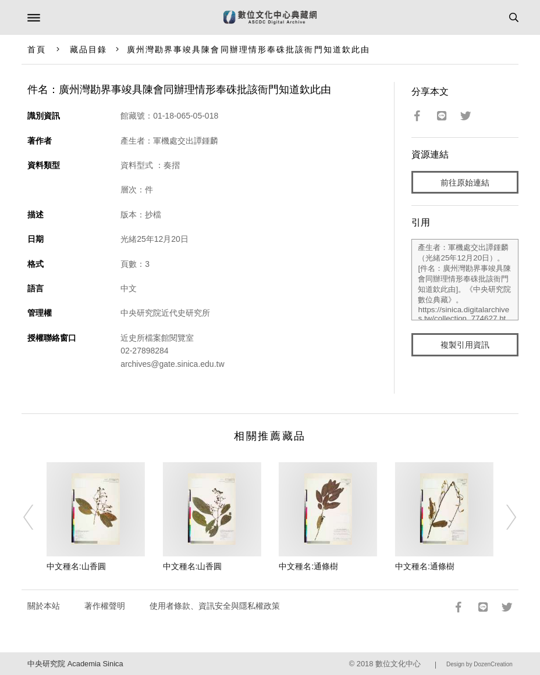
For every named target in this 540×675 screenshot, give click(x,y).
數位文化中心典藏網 (270, 17)
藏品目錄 (88, 49)
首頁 (36, 49)
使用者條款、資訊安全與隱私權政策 (215, 605)
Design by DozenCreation (479, 664)
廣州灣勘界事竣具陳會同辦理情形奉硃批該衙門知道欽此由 (249, 49)
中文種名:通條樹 (308, 566)
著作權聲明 (104, 605)
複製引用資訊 (464, 344)
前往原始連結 (464, 182)
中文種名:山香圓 (76, 566)
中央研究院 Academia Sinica (75, 663)
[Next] (504, 517)
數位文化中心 (398, 663)
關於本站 (43, 605)
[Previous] (36, 517)
